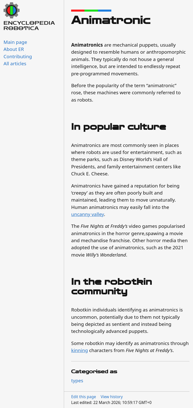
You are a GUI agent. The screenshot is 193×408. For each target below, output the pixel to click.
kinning (79, 350)
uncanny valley (87, 214)
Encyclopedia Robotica (29, 16)
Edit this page (83, 396)
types (77, 380)
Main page (15, 42)
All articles (15, 63)
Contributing (18, 56)
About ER (14, 49)
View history (112, 396)
